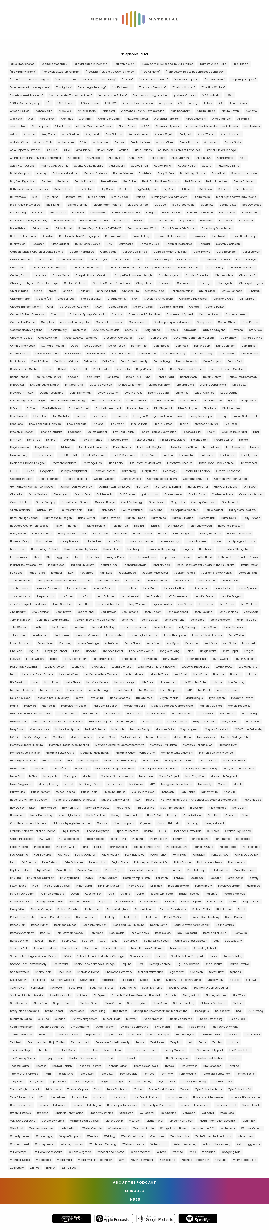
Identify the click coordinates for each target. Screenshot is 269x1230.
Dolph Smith (92, 377)
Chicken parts (19, 291)
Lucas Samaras (119, 698)
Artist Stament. (180, 158)
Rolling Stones (225, 925)
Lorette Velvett (124, 690)
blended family (77, 205)
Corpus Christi (227, 322)
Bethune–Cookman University (29, 189)
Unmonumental (226, 1105)
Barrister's (145, 173)
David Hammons (122, 353)
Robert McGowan (175, 917)
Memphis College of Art (197, 745)
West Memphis (179, 1136)
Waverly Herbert (20, 1136)
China (38, 291)
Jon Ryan (39, 627)
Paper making (19, 847)
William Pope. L (19, 1152)
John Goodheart (177, 612)
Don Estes (113, 377)
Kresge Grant (208, 651)
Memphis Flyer (228, 745)
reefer (232, 901)
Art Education (143, 150)
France (254, 447)
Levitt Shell (180, 674)
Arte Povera (115, 158)
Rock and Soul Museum (128, 925)
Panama (179, 839)
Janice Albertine (174, 588)
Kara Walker (236, 635)
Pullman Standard (52, 894)
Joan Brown (63, 612)
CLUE (50, 306)
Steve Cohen (113, 1003)
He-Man (73, 526)
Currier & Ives (158, 338)
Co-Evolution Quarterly (74, 306)
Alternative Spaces (168, 126)
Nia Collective (145, 807)
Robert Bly (108, 917)
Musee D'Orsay (40, 792)
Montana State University (117, 776)
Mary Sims (17, 729)
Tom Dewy (106, 1073)
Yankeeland (167, 1160)
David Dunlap (96, 353)
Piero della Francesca (142, 870)
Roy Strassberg (187, 933)
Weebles (92, 1136)
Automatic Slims (228, 165)
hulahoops (134, 549)
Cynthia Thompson (22, 346)
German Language (195, 479)
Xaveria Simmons (142, 1160)
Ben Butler (129, 181)
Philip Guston (182, 862)
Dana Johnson (225, 346)
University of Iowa (21, 1105)
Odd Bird (213, 815)
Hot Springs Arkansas (241, 541)
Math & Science (95, 729)
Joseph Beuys (162, 627)
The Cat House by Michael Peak (101, 1050)
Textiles (217, 1042)
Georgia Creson (104, 479)
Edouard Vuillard (163, 400)
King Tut (33, 651)
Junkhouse (62, 635)
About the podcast (134, 1182)
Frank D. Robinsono (124, 455)
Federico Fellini (192, 432)
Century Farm (19, 275)
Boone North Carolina (94, 220)
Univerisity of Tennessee (208, 1097)
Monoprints (50, 776)
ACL (180, 103)
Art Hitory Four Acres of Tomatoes (179, 150)
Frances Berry (18, 455)
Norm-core (17, 815)
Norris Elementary (41, 815)
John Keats (251, 612)
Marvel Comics (177, 721)
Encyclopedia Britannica (45, 424)
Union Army (118, 1097)
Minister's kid (61, 768)
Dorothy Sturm (212, 377)
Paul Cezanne (19, 854)
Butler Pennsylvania (87, 244)
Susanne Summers (52, 1027)
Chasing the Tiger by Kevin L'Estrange (34, 283)
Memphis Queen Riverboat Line (135, 752)
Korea (189, 651)
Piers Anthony (195, 870)
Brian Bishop (18, 228)
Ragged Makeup (234, 894)
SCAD (67, 956)
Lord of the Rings (98, 690)
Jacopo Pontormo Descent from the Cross (64, 580)
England (98, 424)
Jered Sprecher (61, 604)
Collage (194, 306)
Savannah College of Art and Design (33, 956)
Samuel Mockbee (45, 948)
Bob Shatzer (58, 212)
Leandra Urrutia (122, 666)
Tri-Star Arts (53, 1089)
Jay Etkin (84, 596)
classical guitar (91, 298)
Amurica (29, 134)
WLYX (192, 1152)
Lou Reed (204, 690)
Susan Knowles (152, 1019)
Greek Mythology (131, 502)
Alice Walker (17, 126)
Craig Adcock (152, 330)
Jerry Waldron (137, 604)
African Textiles (19, 111)
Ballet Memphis (20, 173)
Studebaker (222, 1011)
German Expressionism (162, 479)
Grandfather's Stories (75, 502)
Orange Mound (214, 823)
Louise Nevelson (20, 698)
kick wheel (248, 643)
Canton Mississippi (228, 244)
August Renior (187, 165)
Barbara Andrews (95, 173)
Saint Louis (131, 940)
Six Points (39, 980)
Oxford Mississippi (21, 839)
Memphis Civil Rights (163, 745)
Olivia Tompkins (123, 823)
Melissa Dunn (182, 737)
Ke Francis (191, 643)
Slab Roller (108, 980)
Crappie (172, 330)
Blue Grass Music (183, 205)
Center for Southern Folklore (48, 267)
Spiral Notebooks (60, 995)
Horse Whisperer (196, 541)
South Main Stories (101, 987)
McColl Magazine (35, 737)
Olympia (145, 823)
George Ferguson (21, 479)
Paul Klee (63, 854)
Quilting (125, 894)
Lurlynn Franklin (168, 698)
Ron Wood (96, 933)
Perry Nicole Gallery (247, 854)
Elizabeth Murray (137, 408)
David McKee (227, 353)
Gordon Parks (197, 494)
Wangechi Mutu (143, 1128)
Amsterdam (252, 126)
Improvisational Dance (176, 557)
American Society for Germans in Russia (212, 126)
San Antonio (70, 948)
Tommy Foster (245, 1073)
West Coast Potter (132, 1136)
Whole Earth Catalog (102, 1144)
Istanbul (56, 572)
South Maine (128, 987)
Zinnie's (35, 1167)
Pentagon (199, 854)
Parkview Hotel (118, 847)
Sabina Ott (69, 940)
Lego (13, 674)
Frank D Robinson (94, 455)
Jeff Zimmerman (178, 596)
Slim (157, 980)
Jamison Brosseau (48, 588)
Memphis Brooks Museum (26, 745)
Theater (41, 1066)
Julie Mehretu (40, 635)
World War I (64, 1160)
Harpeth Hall (207, 518)
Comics (117, 314)
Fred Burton (207, 455)
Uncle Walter (79, 1097)
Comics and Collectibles (144, 314)
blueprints (207, 205)
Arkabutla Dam (140, 142)
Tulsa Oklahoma (117, 1089)
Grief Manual (230, 502)
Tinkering (233, 1066)
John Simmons (174, 619)
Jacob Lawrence (20, 580)
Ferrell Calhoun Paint (234, 432)
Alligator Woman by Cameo (94, 126)
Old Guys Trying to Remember (71, 823)
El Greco (15, 408)
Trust (97, 1089)
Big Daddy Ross (147, 189)
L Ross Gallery (35, 659)
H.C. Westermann (71, 510)
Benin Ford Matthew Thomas (160, 181)
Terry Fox (175, 1042)
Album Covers (231, 111)
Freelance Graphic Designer (27, 463)
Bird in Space (119, 197)
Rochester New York (95, 925)
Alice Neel (243, 118)
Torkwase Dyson (82, 1081)
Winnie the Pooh (141, 1152)
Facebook (74, 432)
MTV (152, 784)
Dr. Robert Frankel (159, 384)
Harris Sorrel (228, 518)
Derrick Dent (235, 361)
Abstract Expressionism (138, 103)
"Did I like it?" (241, 64)
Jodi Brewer (108, 612)
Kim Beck (16, 651)
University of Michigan (87, 1105)
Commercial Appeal (180, 314)
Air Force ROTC (87, 111)
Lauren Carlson (244, 659)
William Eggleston (248, 1144)
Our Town (213, 831)
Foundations (211, 447)
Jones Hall (78, 627)
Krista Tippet (230, 651)
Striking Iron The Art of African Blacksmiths (160, 1011)
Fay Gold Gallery (123, 432)
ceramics (40, 275)
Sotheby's (56, 987)
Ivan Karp (106, 572)
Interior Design (250, 565)
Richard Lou (92, 909)
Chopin (67, 291)
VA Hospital (147, 1113)
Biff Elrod (124, 189)
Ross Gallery (163, 933)
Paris (85, 847)
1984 (229, 95)
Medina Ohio (107, 737)
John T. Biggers (246, 619)
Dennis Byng (162, 361)
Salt (216, 940)
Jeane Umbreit (130, 596)
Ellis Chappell (18, 416)
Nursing (172, 815)
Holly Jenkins (93, 541)
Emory (223, 416)
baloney (41, 173)
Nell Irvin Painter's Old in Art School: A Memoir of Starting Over (199, 799)
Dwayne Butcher (108, 392)
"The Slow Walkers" (213, 87)
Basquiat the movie (244, 173)
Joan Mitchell (86, 612)
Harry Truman (251, 518)
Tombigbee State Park (216, 1073)
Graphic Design (105, 502)
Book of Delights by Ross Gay (28, 220)
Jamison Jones (76, 588)
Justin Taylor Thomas (143, 635)
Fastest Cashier (97, 432)
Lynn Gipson (217, 698)
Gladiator (16, 494)
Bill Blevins (186, 189)
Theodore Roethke (89, 1066)
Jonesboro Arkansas (134, 627)
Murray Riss (17, 792)
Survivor (131, 1019)
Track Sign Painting (193, 1081)
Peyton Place (120, 862)
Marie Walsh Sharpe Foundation (30, 713)
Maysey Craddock (217, 729)
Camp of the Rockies (178, 244)
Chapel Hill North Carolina (91, 275)
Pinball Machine (244, 870)
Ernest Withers (139, 424)
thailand (233, 1042)
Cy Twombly (229, 338)
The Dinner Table (239, 1050)
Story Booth (76, 1011)
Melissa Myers (206, 737)
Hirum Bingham (183, 533)
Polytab (179, 878)
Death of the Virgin (66, 361)
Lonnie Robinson (50, 690)
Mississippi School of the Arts (158, 768)
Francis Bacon (43, 455)
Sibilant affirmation (150, 972)
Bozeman (206, 220)
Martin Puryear (126, 721)
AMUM (14, 134)
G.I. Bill (14, 471)
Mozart (69, 784)
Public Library (203, 886)
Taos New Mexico (68, 1034)
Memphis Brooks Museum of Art (69, 745)
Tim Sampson (212, 1066)
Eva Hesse (231, 424)
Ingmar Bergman (135, 565)
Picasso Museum (88, 870)
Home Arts (114, 541)
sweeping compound (135, 1027)
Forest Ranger (122, 447)
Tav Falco (134, 1034)
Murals (238, 784)
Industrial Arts (109, 565)
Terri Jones (157, 1042)
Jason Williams (20, 596)
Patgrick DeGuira (177, 847)
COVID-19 (131, 330)
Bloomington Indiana (107, 205)
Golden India (104, 494)
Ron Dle (45, 933)
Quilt (111, 894)
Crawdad (190, 330)
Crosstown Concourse (118, 338)
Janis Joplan (223, 588)
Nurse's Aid (154, 815)
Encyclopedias (76, 424)
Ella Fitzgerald (163, 408)
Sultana (60, 1019)
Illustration (93, 557)
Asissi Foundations (22, 165)
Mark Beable (90, 713)
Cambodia (126, 244)
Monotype (70, 776)
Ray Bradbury (125, 901)
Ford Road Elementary (93, 447)
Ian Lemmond (19, 557)
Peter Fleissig (50, 862)
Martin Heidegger (100, 721)
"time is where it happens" (26, 95)
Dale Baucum (93, 346)
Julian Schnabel (234, 627)
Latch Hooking (196, 659)
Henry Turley (100, 533)
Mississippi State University (200, 768)
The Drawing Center (22, 1058)
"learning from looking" (153, 79)
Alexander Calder (109, 118)
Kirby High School (56, 651)
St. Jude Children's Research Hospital (136, 995)
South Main (76, 987)
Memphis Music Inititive (25, 752)
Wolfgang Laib (231, 1152)
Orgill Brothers (70, 831)
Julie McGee (17, 635)
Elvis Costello (60, 416)
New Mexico (48, 807)
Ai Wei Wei (65, 111)
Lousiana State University (53, 698)
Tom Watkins (187, 1073)
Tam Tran (45, 1034)
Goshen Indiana (222, 494)
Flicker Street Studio (172, 439)
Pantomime (222, 839)
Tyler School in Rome (208, 1089)
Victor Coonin (114, 1120)
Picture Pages (114, 870)
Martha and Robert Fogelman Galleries (58, 721)
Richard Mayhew (117, 909)
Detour (48, 369)
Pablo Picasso (95, 839)
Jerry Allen (84, 604)
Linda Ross (51, 682)
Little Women (168, 682)
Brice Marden (41, 228)
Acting (193, 103)
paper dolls (243, 839)
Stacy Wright (191, 995)
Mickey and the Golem (179, 760)
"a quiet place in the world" (91, 64)
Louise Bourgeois (227, 690)
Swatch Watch (105, 1027)
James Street (207, 580)
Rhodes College (41, 909)
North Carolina (95, 815)
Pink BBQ (15, 878)
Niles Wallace (217, 807)
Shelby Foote (43, 972)
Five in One (68, 439)
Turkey (138, 1089)
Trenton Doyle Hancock (25, 1089)
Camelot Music (149, 244)
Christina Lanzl (106, 291)
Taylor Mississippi (158, 1034)
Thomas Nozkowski (146, 1066)
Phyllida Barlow (20, 870)
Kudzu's (15, 659)
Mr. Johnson (115, 784)
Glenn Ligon (61, 494)
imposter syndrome (143, 557)
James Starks (183, 580)
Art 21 (67, 150)
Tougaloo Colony (140, 1081)
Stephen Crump (63, 1003)
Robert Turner (39, 925)
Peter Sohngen (74, 862)
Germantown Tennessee (114, 486)
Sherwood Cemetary (118, 972)
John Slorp (197, 619)
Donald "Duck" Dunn (137, 377)
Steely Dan (40, 1003)
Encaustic (16, 424)
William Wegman (80, 1152)
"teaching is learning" (92, 87)
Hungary (187, 549)
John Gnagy (152, 612)
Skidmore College (62, 980)
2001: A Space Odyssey (25, 103)
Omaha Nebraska (168, 823)
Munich (222, 784)
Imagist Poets (115, 557)
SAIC (102, 940)
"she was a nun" (215, 79)
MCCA (14, 737)
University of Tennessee (194, 1105)
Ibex (37, 557)
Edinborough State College (27, 400)
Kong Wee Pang (170, 651)
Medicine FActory (81, 737)
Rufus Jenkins (19, 940)
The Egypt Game (52, 1058)
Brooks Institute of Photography (79, 236)
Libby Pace (200, 674)
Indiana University (82, 565)
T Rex (179, 1027)
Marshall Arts (18, 721)
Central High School (242, 267)
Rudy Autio (240, 933)
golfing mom (149, 494)
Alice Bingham (221, 118)
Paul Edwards (42, 854)
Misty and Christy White (239, 768)
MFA (69, 760)
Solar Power (17, 987)
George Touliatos (77, 479)
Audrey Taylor (163, 165)
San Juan (90, 948)
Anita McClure (19, 142)
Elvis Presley (99, 416)
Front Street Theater (179, 463)
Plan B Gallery (108, 878)
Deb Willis (90, 361)
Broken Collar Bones (23, 236)
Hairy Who (155, 510)
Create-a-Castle (21, 338)
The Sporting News (177, 1058)
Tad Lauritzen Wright (224, 1027)
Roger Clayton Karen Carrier (191, 925)
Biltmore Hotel (73, 197)
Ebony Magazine (158, 392)
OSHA (162, 831)
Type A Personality (21, 1097)
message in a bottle (23, 760)
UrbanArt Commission (69, 1113)
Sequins (126, 964)
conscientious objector (75, 322)
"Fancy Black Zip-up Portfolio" (60, 71)
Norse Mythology (69, 815)
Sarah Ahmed (179, 948)
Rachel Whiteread (161, 894)
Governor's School (250, 494)
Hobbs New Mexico (239, 533)
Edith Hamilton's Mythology (68, 400)
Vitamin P (249, 1120)
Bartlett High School (192, 173)
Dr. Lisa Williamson (130, 384)
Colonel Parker (215, 306)
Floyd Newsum (19, 447)
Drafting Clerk (185, 384)
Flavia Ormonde (92, 439)
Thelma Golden (62, 1066)
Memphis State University (177, 752)
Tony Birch (17, 1081)
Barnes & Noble (123, 173)
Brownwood (198, 236)
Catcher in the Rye (159, 259)
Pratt (35, 886)
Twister (184, 1089)
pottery (254, 878)
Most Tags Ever (194, 776)
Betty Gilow (106, 189)
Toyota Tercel (166, 1081)
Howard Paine (112, 549)
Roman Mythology (22, 933)
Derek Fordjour (212, 361)
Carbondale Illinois (135, 251)
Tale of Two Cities (21, 1034)
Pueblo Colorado (229, 886)
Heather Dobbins (95, 526)
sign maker (176, 972)
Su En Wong (255, 1011)
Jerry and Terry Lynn (109, 604)
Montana (89, 776)
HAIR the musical (132, 510)
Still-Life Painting (183, 1003)
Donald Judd (165, 377)
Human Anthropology (161, 549)
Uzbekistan (126, 1113)
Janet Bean (149, 588)
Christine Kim (130, 291)
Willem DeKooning (185, 1144)
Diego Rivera (144, 369)
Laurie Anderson (55, 666)
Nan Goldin (188, 792)
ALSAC (145, 126)
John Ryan (128, 619)
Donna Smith (188, 377)
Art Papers (74, 158)
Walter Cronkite (92, 1128)
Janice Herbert (199, 588)
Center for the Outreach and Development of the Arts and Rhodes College (154, 267)
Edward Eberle (189, 400)
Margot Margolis (134, 706)
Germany (142, 486)
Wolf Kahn (208, 1152)
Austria (206, 165)
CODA (98, 306)
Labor (53, 659)
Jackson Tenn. (248, 572)
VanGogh (189, 1113)
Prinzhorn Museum (109, 886)
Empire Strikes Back (245, 416)
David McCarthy (202, 353)
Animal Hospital (231, 134)
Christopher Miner (181, 291)
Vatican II (208, 1113)
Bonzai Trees (227, 212)
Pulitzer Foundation (22, 894)
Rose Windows (139, 933)
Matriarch (117, 729)
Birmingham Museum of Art (169, 197)
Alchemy (251, 111)
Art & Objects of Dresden (25, 150)
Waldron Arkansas (41, 1128)
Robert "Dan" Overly (22, 917)
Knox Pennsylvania (141, 651)
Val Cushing (168, 1113)
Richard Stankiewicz (173, 909)
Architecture (100, 142)
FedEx (211, 432)
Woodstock (43, 1160)
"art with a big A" (125, 64)
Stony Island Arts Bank (24, 1011)
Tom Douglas (128, 1073)
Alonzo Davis (127, 126)
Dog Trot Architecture (48, 377)
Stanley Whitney (216, 995)
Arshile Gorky (233, 142)
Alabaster (109, 111)
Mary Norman (230, 721)
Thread (169, 1066)
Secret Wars (60, 964)
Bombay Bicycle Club (126, 212)
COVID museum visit (106, 330)
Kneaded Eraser (113, 651)
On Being (192, 823)
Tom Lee (149, 1073)
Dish (161, 369)
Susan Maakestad (180, 1019)
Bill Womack (18, 197)
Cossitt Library (58, 330)
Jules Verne (210, 627)
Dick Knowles (101, 369)
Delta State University (134, 361)
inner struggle (161, 565)
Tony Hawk (37, 1081)
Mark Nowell (206, 713)
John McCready (20, 619)
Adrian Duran (238, 103)
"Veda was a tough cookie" (150, 95)
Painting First (118, 839)
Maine (14, 706)
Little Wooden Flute (194, 682)
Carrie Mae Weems (70, 259)
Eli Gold (31, 408)
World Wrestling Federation (95, 1160)
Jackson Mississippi (155, 572)
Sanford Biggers (113, 948)
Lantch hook (128, 659)
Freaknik (168, 455)
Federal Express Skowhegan (158, 432)
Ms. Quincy (136, 784)
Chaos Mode (61, 275)
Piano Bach (63, 870)
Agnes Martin (44, 111)
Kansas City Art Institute (207, 635)
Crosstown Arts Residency (80, 338)
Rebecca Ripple (191, 901)
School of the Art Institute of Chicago (100, 956)
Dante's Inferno (19, 353)
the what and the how (210, 1058)
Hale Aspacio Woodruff (183, 510)
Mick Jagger (150, 760)
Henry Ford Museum (230, 526)
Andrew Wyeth (164, 134)
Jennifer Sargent (231, 596)
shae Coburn (214, 964)
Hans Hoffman (110, 518)
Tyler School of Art (239, 1089)
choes (53, 291)
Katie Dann (154, 643)
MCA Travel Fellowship (249, 729)
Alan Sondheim (181, 111)
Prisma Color (136, 886)
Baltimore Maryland (65, 173)
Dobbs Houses (19, 377)
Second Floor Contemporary (28, 964)
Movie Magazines (21, 784)
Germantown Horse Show (76, 486)
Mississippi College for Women (114, 768)
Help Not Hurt (120, 526)
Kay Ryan (173, 643)
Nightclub (196, 807)
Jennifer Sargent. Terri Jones (28, 604)
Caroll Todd (44, 259)
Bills (34, 197)
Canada (204, 244)
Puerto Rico (253, 886)
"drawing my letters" (23, 71)
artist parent (157, 158)
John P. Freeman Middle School (95, 619)
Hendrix (155, 526)
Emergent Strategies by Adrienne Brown (158, 416)
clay (135, 298)
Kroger (248, 651)
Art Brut (123, 150)
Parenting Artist (65, 847)
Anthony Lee (66, 142)
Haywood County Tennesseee (29, 526)
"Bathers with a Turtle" (213, 64)
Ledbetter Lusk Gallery (195, 666)
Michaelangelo (88, 760)
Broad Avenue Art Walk (142, 228)
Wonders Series (20, 1160)
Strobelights (201, 1011)
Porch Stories (235, 878)
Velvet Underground (23, 1120)
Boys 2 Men (187, 220)
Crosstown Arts (48, 338)
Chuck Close (207, 291)
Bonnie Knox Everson (200, 212)
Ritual (241, 909)
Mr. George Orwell (90, 784)
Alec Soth (16, 118)
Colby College (118, 306)
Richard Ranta (144, 909)
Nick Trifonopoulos (172, 807)
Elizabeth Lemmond (108, 408)
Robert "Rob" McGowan (55, 917)
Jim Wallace (249, 604)
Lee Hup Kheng (248, 666)
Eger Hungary (213, 400)
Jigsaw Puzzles (162, 604)
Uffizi (42, 1097)
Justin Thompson (174, 635)
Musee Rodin (89, 792)
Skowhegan (87, 980)
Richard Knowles (68, 909)
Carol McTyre (201, 251)
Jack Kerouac (127, 572)
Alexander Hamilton (166, 118)
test (190, 1042)
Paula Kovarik (110, 854)
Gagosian (46, 471)
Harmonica (158, 518)
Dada (74, 346)
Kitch (76, 651)
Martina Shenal (151, 721)
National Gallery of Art (115, 799)
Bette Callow (62, 189)
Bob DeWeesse (251, 205)
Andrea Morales (138, 134)
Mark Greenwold (182, 713)
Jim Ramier (227, 604)
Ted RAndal (252, 1034)
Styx (238, 1011)
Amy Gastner (70, 134)
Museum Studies (114, 792)
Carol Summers (20, 259)
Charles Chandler (197, 275)
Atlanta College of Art (54, 165)
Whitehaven (245, 1136)
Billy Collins (51, 197)
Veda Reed (227, 1113)
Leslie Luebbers (134, 674)
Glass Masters (38, 494)
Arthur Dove (136, 158)
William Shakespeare (48, 1152)
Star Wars (238, 995)
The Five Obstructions (82, 1058)
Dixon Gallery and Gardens (227, 369)
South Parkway (177, 987)
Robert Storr (17, 925)
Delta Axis (108, 361)
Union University (177, 1097)
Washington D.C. (204, 1128)
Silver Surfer (216, 972)
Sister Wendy (18, 980)
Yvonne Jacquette (244, 1160)
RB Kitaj (169, 901)
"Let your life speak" (186, 79)
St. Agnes (100, 995)
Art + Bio (52, 150)
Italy (71, 572)
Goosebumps (173, 494)
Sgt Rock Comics (188, 964)
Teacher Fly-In (185, 1034)
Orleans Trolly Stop (97, 831)
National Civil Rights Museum (29, 799)
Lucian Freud (144, 698)
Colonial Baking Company (27, 314)
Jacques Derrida (108, 580)
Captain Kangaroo (82, 251)
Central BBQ (215, 267)
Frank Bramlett (68, 455)
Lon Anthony (236, 682)
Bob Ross (38, 212)
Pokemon (162, 878)
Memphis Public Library (94, 752)
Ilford (77, 557)
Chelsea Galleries (75, 283)
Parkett (98, 847)
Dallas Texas (116, 346)
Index (135, 1199)
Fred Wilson (227, 455)
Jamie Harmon (19, 588)
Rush (52, 940)
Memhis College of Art (235, 737)
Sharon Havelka (239, 964)
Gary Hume (149, 471)
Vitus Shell (16, 1128)
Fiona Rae (33, 439)
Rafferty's (211, 894)
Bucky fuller (17, 244)
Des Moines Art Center (23, 369)
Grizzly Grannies (20, 510)
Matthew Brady (139, 729)
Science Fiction (139, 956)
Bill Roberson (244, 189)
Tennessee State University (112, 1042)
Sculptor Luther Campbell (187, 956)
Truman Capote (77, 1089)
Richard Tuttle (201, 909)
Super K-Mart (111, 1019)
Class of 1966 (66, 298)
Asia (242, 158)
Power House (18, 886)
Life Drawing (17, 682)
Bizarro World (201, 197)
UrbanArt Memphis (101, 1113)
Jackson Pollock (184, 572)
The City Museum (174, 1050)
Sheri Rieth (64, 972)
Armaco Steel (164, 142)
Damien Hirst (139, 346)
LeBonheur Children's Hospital (157, 666)
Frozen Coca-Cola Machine (216, 463)
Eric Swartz (117, 424)
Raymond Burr (149, 901)
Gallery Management (73, 471)
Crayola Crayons (214, 330)
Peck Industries (134, 854)
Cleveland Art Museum (158, 298)
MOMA (33, 776)
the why (235, 1058)
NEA (137, 799)
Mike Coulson (208, 760)
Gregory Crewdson (203, 502)
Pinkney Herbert (69, 878)
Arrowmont (211, 142)
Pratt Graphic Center (57, 886)
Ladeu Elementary (75, 659)
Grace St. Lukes (19, 502)
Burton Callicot (59, 244)
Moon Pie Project (169, 776)
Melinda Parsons (156, 737)
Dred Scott (239, 384)
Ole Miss (102, 823)
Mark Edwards (156, 713)
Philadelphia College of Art (151, 862)
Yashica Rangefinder (195, 1160)
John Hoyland (203, 612)
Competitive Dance (22, 322)
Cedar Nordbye (246, 259)
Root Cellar (116, 933)
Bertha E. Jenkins (216, 181)
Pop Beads (197, 878)
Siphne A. (236, 972)
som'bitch (37, 987)
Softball (235, 980)
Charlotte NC (247, 275)
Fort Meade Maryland (150, 447)
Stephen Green (89, 1003)
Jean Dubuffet (106, 596)
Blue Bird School (138, 205)
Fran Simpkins (235, 447)
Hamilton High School (24, 518)
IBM (48, 557)
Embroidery (120, 416)
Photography (236, 862)
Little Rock (147, 682)
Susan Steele (237, 1019)
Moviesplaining (48, 784)
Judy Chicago (187, 627)
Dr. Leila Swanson (101, 384)
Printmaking (84, 886)
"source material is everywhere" (30, 87)
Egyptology (248, 400)
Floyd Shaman (44, 447)
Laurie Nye (78, 666)
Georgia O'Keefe (131, 479)
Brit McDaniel (64, 228)
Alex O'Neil (85, 118)
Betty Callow (85, 189)
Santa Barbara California (147, 948)
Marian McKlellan (211, 706)
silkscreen (196, 972)
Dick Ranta (123, 369)
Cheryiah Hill (144, 283)
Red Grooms (215, 901)
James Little (132, 580)
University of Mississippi (122, 1105)
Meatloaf (58, 737)
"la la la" (127, 79)
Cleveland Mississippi (193, 298)
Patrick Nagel (228, 847)
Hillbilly (162, 533)
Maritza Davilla (67, 713)
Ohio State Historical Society (28, 823)
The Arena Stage (20, 1050)
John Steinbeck (220, 619)
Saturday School (205, 948)
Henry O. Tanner (42, 533)
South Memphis (152, 987)
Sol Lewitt (251, 980)
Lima (35, 682)
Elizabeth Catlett (79, 408)
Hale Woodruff (214, 510)
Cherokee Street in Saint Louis (111, 283)
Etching (184, 424)
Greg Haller (178, 502)
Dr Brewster (17, 384)
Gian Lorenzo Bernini (168, 486)
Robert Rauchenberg (206, 917)
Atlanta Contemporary (88, 165)
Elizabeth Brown (52, 408)
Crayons (237, 330)
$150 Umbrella (211, 95)
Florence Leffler (223, 439)
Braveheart (246, 220)
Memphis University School (216, 752)
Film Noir (15, 439)
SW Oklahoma (80, 1027)
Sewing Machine (160, 964)
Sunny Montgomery (84, 1019)
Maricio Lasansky (239, 706)
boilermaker (97, 212)
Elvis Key (80, 416)
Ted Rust (15, 1042)
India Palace (56, 565)
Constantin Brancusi (109, 322)
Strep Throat (119, 1011)
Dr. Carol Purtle (74, 384)
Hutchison (205, 549)
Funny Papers (248, 463)
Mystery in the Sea (143, 792)
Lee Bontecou (224, 666)
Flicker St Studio (144, 439)
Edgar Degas (228, 392)
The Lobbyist (127, 1058)
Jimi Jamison (41, 612)
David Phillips (39, 361)
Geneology (170, 471)
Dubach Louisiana (51, 392)
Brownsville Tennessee (170, 236)
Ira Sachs (16, 572)
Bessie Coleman (244, 181)
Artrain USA (203, 158)
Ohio (245, 815)
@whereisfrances (185, 95)
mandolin (48, 706)
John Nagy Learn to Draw (53, 619)
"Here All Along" (150, 71)
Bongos (151, 212)
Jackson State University (216, 572)
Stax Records (18, 1003)
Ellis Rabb (39, 416)
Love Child (96, 698)
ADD (220, 103)
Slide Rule (127, 980)
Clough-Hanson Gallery (25, 306)
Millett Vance (18, 768)
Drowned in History (22, 392)
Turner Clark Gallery (161, 1089)
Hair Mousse (107, 510)
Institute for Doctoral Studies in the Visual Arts (205, 565)
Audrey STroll (139, 165)
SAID (114, 940)
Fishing (50, 439)
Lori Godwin (146, 690)
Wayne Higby (44, 1136)
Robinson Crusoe (65, 925)
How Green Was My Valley (80, 549)
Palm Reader (158, 839)
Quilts (140, 894)
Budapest (37, 244)
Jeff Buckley (153, 596)
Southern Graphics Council (211, 987)
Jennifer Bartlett (205, 596)
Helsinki (139, 526)
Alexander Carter (137, 118)
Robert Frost (150, 917)
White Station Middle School (213, 1136)
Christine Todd (154, 291)
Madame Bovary (242, 698)
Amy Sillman (114, 134)
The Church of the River (142, 1050)
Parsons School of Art (146, 847)
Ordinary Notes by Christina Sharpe (32, 831)
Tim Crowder (188, 1066)
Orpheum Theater (126, 831)
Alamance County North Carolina (142, 111)
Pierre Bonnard (172, 870)
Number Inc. (133, 815)
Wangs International (173, 1128)
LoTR (189, 690)
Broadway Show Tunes (217, 228)
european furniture (206, 424)
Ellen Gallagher (188, 408)
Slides (144, 980)
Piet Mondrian (219, 870)
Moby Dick (16, 776)
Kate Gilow (111, 643)
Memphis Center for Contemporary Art (119, 745)
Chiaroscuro (185, 283)
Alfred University (196, 118)
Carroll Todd (121, 259)
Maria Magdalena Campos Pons (172, 706)
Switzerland (162, 1027)
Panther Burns (199, 839)
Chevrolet (164, 283)
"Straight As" (64, 87)
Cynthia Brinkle (252, 338)
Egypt (231, 400)
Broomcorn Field (115, 236)
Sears (213, 956)
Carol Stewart (251, 251)
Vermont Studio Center (84, 1120)
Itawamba (87, 572)
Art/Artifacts (94, 158)
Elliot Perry (210, 408)
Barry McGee (166, 173)
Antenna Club (43, 142)
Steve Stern (160, 1003)
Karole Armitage (88, 643)
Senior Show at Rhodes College (94, 964)
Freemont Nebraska (64, 463)
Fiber (256, 432)
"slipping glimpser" (244, 79)
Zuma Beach (70, 1167)
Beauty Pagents (85, 181)
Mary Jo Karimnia (204, 721)
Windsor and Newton (110, 1152)
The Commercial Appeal (207, 1050)
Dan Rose (182, 346)
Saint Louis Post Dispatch (191, 940)
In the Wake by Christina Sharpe (238, 557)
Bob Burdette (228, 205)
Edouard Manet (136, 400)
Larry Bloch (150, 659)
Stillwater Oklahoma (213, 1003)
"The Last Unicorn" (183, 87)
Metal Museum (51, 760)
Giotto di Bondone (225, 486)
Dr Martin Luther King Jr (44, 384)
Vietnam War (154, 1120)
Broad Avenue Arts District (179, 228)
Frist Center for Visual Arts (145, 463)
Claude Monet (117, 298)
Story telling (97, 1011)
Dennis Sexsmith (186, 361)
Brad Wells (226, 220)
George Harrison (48, 479)
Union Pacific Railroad (146, 1097)
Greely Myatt (157, 502)
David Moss (17, 361)
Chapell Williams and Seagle (133, 275)
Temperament (80, 1042)
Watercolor (228, 1128)
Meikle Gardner (130, 737)
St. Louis (171, 995)
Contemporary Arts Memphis (172, 322)
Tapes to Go (114, 1034)
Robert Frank (129, 917)
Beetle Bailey (109, 181)
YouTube (220, 1160)
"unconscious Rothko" (112, 95)
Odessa (230, 815)
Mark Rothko (227, 713)
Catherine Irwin (186, 259)
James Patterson (157, 580)
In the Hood (205, 557)
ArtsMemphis (225, 158)
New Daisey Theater (22, 807)
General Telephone (228, 471)
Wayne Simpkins (70, 1136)
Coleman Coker (143, 306)
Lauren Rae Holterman (24, 666)
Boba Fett (78, 212)
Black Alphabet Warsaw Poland (236, 197)
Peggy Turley (158, 854)
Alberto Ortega (206, 111)
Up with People (251, 1105)
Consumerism (138, 322)
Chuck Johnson (232, 291)
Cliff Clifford (246, 298)
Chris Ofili (85, 291)
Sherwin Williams (88, 972)
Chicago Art (225, 283)
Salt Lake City (233, 940)
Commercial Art (209, 314)
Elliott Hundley (231, 408)
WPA (121, 1160)
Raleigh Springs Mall (50, 901)
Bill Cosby (205, 189)
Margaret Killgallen (106, 706)
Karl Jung (65, 643)
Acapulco (165, 103)
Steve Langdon (136, 1003)
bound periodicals (161, 220)
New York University (97, 807)
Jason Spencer (247, 588)
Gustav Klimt (45, 510)
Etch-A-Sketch (163, 424)
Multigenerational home (176, 784)
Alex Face (67, 118)
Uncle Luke (58, 1097)
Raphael (104, 901)
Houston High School (44, 549)
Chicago (205, 283)
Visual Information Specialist (217, 1120)
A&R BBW (111, 103)
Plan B (89, 878)
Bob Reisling (18, 212)
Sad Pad (87, 940)
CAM (109, 244)
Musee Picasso (65, 792)
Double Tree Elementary (242, 377)
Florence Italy (199, 439)
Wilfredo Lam (158, 1144)
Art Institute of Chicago (221, 150)
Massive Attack (39, 729)
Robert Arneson (86, 917)
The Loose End (150, 1058)
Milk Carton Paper (234, 760)
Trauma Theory (222, 1081)
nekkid (150, 799)
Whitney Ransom (72, 1144)
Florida (243, 439)
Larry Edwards (172, 659)
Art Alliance (83, 150)
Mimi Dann (39, 768)
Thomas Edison (117, 1066)
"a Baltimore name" (22, 64)
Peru (12, 862)
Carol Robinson (226, 251)
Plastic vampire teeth (136, 878)
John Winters (18, 627)
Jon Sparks (58, 627)
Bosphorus (121, 220)
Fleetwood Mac (118, 439)
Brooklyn (47, 236)
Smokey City (215, 980)
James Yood (230, 580)
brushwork (219, 236)
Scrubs (160, 956)
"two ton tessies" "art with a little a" (70, 95)
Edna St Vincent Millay (106, 400)
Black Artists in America (25, 205)
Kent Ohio (211, 643)
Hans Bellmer (86, 518)
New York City (70, 807)
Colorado (57, 314)
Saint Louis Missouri (156, 940)
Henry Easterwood (200, 526)
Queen (75, 894)
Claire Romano (20, 298)
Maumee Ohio (165, 729)
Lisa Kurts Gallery (97, 682)
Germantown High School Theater (32, 486)
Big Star (169, 189)
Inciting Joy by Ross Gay (26, 565)
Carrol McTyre (98, 259)
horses (217, 541)
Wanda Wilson (117, 1128)
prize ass (156, 886)
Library (252, 674)
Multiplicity (205, 784)
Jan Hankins (128, 588)
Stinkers (238, 1003)
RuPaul (38, 940)
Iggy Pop (62, 557)
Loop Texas (74, 690)
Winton (161, 1152)
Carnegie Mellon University (170, 251)
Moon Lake (146, 776)
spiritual (82, 995)
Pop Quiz (215, 878)
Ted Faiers (232, 1034)
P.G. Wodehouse (69, 839)
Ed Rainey (182, 392)
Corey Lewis (204, 322)
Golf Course (127, 494)
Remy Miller (17, 909)
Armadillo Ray (189, 142)
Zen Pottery (17, 1167)
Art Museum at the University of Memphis (36, 158)
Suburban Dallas (21, 1019)
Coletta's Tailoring (171, 306)
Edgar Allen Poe (204, 392)
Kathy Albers (132, 643)
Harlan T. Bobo (135, 518)
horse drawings (170, 541)
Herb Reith (120, 533)
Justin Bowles (114, 635)
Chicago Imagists (251, 283)
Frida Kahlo (115, 463)
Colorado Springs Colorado (87, 314)
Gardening (129, 471)
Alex (30, 118)
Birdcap (140, 197)
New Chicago (252, 799)
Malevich (30, 706)
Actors (208, 103)
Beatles (46, 181)
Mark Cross (134, 713)
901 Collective (65, 103)
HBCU (58, 526)
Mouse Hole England (224, 776)
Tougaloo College (111, 1081)
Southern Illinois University (26, 995)
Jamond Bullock (103, 588)
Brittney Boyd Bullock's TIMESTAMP (99, 228)
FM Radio (66, 447)
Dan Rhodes (161, 346)
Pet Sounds (29, 862)
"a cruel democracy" (54, 64)
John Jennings (228, 612)
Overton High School (238, 831)
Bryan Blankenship (244, 236)
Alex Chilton (47, 118)
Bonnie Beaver (171, 212)
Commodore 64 (236, 314)
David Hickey (147, 353)
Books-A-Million (64, 220)
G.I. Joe (29, 471)
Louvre (79, 698)
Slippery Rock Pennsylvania (183, 980)
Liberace (218, 674)
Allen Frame (62, 126)
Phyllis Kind (43, 870)
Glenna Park (82, 494)
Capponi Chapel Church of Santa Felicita (36, 251)
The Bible (43, 1050)
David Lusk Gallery (173, 353)
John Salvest (150, 619)
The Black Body (65, 1050)
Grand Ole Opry (45, 502)
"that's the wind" (122, 87)
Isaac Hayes (37, 572)
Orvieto (148, 831)
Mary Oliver (253, 721)
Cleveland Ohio (223, 298)
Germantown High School (230, 479)
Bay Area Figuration (22, 181)
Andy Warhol (206, 134)
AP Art (83, 142)
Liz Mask (217, 682)
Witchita (177, 1152)
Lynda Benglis (194, 698)
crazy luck (255, 330)
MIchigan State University (120, 760)
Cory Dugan (250, 322)
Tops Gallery (58, 1081)
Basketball (218, 173)
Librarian (235, 674)
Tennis (140, 1042)
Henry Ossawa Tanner (72, 533)
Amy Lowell (92, 134)
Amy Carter (48, 134)
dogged (73, 377)
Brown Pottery (141, 236)
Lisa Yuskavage (124, 682)
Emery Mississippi (201, 416)
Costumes (79, 330)
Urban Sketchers (20, 1113)
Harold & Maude (182, 518)
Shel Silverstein (19, 972)
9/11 (48, 103)
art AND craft (105, 150)
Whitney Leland (45, 1144)
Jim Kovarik (206, 604)
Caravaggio (108, 251)
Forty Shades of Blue (184, 447)
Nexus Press (123, 807)
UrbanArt (42, 1113)
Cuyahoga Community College (193, 338)
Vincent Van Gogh (181, 1120)
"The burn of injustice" (152, 87)
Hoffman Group (20, 541)
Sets (140, 964)
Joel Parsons (130, 612)
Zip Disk (50, 1167)
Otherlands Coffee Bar (186, 831)
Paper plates (42, 847)
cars (138, 259)
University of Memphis (52, 1105)
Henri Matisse (174, 526)
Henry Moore (18, 533)
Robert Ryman (234, 917)
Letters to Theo (159, 674)
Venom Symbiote (53, 1120)
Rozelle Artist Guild (215, 933)
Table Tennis (197, 1027)
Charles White (224, 275)
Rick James (223, 909)
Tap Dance (93, 1034)
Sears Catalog (232, 956)
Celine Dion (17, 267)
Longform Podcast (22, 690)
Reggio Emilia (251, 901)
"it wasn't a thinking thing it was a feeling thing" (85, 79)
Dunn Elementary (80, 392)
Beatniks (62, 181)
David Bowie (73, 353)
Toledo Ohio (65, 1073)
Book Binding (250, 212)
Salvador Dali (19, 948)
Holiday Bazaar (69, 541)
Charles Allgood (169, 275)
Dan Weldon (202, 346)
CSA (141, 338)
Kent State (229, 643)
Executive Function (22, 432)
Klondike (91, 651)
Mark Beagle (112, 713)
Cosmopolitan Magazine (26, 330)
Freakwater (186, 455)
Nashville (229, 792)
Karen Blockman (20, 643)
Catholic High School (216, 259)
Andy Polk (185, 134)
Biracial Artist (96, 197)
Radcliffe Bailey (189, 894)
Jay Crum (66, 596)
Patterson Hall (251, 847)
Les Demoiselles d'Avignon (101, 674)
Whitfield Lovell (19, 1144)
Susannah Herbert (21, 1027)
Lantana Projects (103, 659)
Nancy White (209, 792)
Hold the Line (44, 541)
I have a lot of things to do (235, 549)
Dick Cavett (80, 369)
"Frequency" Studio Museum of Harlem (110, 71)
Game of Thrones (104, 471)
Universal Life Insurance (245, 1097)
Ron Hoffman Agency (69, 933)
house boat (17, 549)
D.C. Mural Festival (53, 346)
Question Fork (93, 894)
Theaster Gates (20, 1066)
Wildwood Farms (133, 1144)
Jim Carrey (185, 604)
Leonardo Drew (68, 674)
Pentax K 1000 (219, 854)
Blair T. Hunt (53, 205)
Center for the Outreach (86, 267)
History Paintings (210, 533)
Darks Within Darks (47, 353)
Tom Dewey (86, 1073)
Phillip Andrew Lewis (209, 862)
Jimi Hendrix (18, 612)
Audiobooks (117, 165)
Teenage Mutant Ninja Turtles (46, 1042)
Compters (47, 322)
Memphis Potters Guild (60, 752)
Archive (119, 142)
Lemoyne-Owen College (37, 674)
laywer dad (98, 666)
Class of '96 (43, 298)
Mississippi (82, 768)
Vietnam (134, 1120)
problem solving (178, 886)
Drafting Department (213, 384)
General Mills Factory (196, 471)
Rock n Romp (158, 925)
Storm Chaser (54, 1011)
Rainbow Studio (20, 901)
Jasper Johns (45, 596)
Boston (138, 220)
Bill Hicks (223, 189)
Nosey (115, 815)
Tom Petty (166, 1073)
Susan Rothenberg (211, 1019)
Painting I (138, 839)
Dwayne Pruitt (133, 392)
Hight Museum (142, 533)
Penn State (179, 854)
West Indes (157, 1136)
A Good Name (89, 103)
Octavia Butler (192, 815)
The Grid (107, 1058)
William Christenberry (216, 1144)
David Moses (249, 353)
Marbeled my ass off (74, 706)
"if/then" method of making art (29, 79)
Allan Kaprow (40, 126)
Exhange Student (51, 432)
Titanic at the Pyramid (24, 1073)
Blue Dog (160, 205)
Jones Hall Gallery (103, 627)
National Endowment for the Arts (74, 799)
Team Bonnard (210, 1034)
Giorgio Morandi (197, 486)
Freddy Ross (249, 455)
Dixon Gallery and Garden (186, 369)
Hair (90, 510)
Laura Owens (220, 659)
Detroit (62, 369)
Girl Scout (250, 486)
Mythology (167, 792)
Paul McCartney (85, 854)
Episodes (134, 1191)
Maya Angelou (189, 729)
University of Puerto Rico (158, 1105)
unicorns (99, 1097)
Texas (202, 1042)
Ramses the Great (80, 901)
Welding (109, 1136)
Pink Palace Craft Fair (40, 878)
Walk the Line (68, 1128)
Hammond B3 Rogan (58, 518)
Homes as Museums (140, 541)
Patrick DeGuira (203, 847)
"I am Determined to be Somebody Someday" (195, 71)
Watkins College (251, 1128)
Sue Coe (43, 1019)
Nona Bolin (239, 807)
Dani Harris (249, 346)
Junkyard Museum (87, 635)
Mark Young (249, 713)
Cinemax (254, 291)
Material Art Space (67, 729)
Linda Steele (72, 682)
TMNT (48, 1073)
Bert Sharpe (192, 181)
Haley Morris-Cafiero (242, 510)
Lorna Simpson (170, 690)
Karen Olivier (45, 643)
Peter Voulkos (97, 862)
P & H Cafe (45, 839)
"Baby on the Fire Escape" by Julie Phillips (167, 64)
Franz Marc (149, 455)
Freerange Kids (92, 463)
